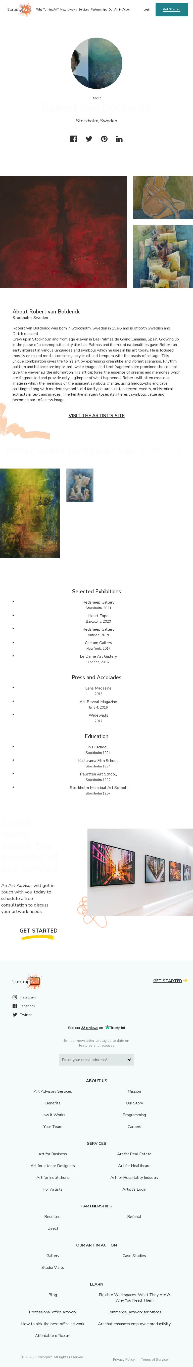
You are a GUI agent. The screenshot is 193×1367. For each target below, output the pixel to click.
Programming (134, 1115)
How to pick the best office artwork (52, 1324)
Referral (134, 1216)
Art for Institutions (52, 1177)
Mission (134, 1091)
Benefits (53, 1103)
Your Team (52, 1126)
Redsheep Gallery (98, 602)
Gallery (52, 1256)
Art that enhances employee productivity (134, 1324)
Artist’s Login (134, 1189)
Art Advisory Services (53, 1091)
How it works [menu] (68, 10)
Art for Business (52, 1154)
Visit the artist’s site (97, 416)
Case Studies (134, 1256)
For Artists (53, 1189)
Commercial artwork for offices (134, 1312)
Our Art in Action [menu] (119, 10)
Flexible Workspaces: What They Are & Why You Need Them (134, 1297)
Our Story (134, 1103)
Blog (53, 1295)
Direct (52, 1228)
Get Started (171, 9)
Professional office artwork (53, 1312)
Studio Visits (52, 1267)
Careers (134, 1126)
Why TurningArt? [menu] (47, 10)
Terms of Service (154, 1359)
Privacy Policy (124, 1359)
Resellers (53, 1216)
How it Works (52, 1115)
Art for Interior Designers (53, 1166)
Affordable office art (53, 1335)
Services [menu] (84, 10)
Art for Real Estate (134, 1154)
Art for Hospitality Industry (134, 1177)
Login (147, 10)
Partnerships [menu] (99, 10)
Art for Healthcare (134, 1166)
